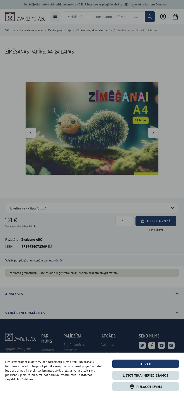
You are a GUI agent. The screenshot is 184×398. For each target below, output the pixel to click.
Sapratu (146, 364)
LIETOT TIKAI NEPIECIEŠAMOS (145, 375)
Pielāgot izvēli (145, 386)
